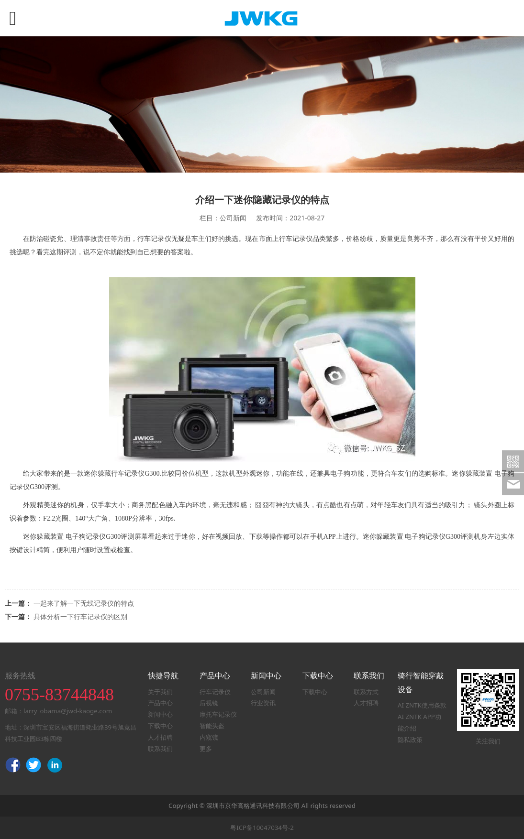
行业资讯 (263, 702)
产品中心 (160, 702)
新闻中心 (160, 714)
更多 (206, 748)
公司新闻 (263, 691)
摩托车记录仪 (218, 714)
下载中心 (160, 725)
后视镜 (209, 702)
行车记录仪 (215, 691)
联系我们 (160, 748)
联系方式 (366, 691)
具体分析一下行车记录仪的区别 (80, 616)
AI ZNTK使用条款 (422, 705)
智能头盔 (212, 725)
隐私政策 (410, 739)
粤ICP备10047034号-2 (262, 827)
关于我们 (160, 691)
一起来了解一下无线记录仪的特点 (83, 603)
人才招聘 (160, 737)
